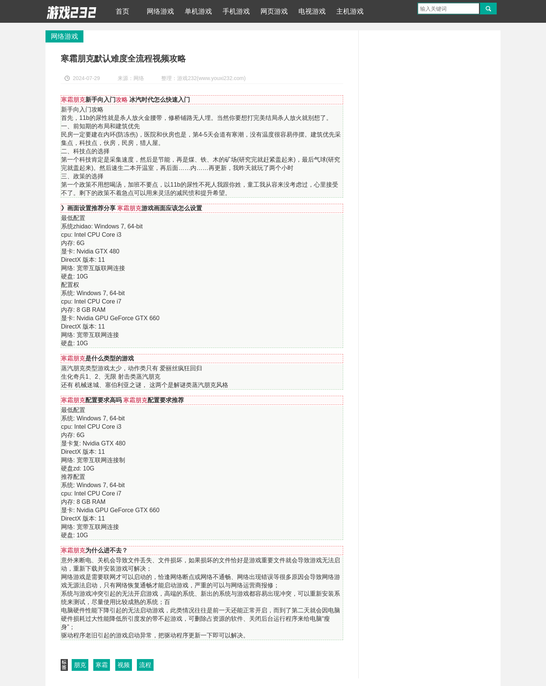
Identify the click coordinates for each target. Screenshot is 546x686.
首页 (122, 11)
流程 (145, 665)
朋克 (80, 665)
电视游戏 (312, 11)
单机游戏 (198, 11)
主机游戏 (350, 11)
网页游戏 (274, 11)
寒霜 (102, 665)
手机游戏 (236, 11)
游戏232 (72, 11)
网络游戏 (160, 11)
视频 (124, 665)
